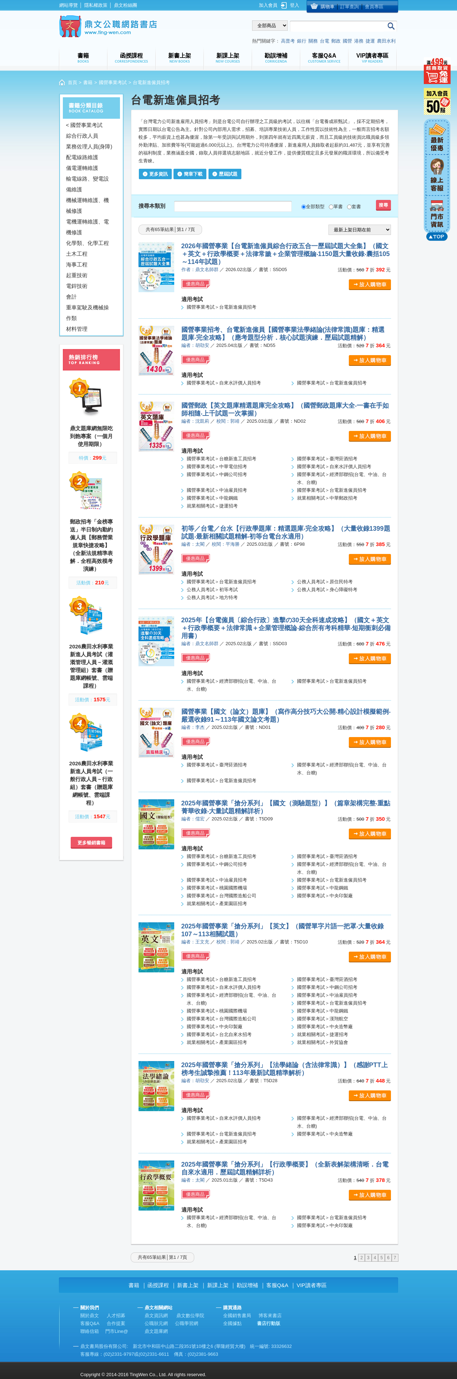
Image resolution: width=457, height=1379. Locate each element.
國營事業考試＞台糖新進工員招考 (221, 458)
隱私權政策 (95, 5)
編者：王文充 (195, 941)
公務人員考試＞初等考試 (212, 589)
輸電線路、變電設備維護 (87, 184)
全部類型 (315, 206)
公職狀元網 (156, 1323)
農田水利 (386, 41)
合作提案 (116, 1323)
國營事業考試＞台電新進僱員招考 (221, 307)
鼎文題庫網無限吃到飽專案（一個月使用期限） (91, 436)
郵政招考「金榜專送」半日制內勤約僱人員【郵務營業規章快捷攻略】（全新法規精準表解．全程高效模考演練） (91, 545)
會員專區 (374, 6)
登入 (294, 5)
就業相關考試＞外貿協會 (322, 1042)
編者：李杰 (193, 727)
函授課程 (158, 1285)
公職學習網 (186, 1323)
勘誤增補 (247, 1285)
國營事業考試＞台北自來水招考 (219, 1034)
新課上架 (217, 1285)
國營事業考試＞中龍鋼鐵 (212, 498)
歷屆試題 (228, 174)
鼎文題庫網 (156, 1331)
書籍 (87, 82)
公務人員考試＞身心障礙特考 (327, 589)
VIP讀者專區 (312, 1285)
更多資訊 (158, 174)
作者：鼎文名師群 (200, 269)
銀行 (301, 41)
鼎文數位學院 (190, 1315)
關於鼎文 (89, 1315)
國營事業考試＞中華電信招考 (217, 466)
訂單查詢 (349, 6)
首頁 (72, 82)
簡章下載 (193, 174)
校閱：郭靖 (228, 421)
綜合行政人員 (82, 136)
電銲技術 (76, 286)
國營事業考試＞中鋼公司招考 (217, 474)
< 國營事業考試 (84, 125)
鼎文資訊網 (156, 1315)
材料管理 (76, 329)
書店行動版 (268, 1323)
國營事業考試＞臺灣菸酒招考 (327, 458)
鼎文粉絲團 (125, 5)
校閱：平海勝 (226, 544)
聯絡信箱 (89, 1331)
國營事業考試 (113, 82)
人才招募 (116, 1315)
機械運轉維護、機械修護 (87, 205)
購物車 (328, 6)
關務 (313, 41)
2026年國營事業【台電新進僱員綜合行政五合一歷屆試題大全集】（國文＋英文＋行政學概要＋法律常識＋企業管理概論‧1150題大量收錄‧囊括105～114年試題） (285, 253)
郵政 (336, 41)
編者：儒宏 (193, 818)
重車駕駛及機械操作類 (87, 312)
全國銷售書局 (237, 1315)
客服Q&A (277, 1285)
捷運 (370, 41)
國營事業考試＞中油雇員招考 (217, 490)
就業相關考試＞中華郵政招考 (327, 498)
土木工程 (76, 254)
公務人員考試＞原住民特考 (325, 581)
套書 (356, 206)
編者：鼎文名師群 (200, 643)
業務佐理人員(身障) (89, 146)
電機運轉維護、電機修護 (87, 227)
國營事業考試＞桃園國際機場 (217, 887)
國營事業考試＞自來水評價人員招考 (224, 383)
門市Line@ (116, 1331)
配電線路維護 (82, 157)
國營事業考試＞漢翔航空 (322, 1018)
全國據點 (232, 1323)
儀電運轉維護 (82, 168)
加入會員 (268, 5)
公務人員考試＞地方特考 (212, 597)
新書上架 (188, 1285)
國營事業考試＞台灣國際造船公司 (221, 895)
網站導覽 (68, 5)
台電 (324, 41)
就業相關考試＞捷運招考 (212, 506)
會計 (71, 297)
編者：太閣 (193, 544)
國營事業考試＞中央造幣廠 (325, 1026)
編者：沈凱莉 (195, 421)
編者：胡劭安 (195, 345)
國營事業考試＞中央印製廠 (325, 895)
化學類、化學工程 (87, 243)
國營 (347, 41)
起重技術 (76, 275)
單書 (338, 206)
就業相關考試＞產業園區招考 (217, 903)
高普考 (288, 41)
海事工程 (76, 264)
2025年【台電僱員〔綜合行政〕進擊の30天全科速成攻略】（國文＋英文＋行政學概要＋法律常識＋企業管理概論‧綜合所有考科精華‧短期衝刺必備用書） (286, 628)
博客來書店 (270, 1315)
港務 (358, 41)
